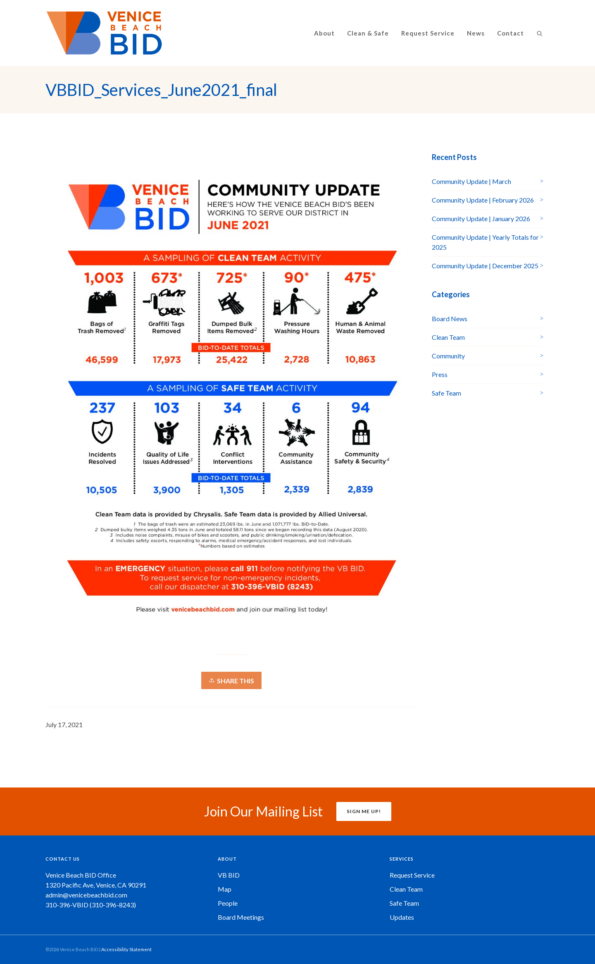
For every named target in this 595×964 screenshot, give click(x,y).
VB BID (229, 875)
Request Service (412, 875)
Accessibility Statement (126, 949)
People (228, 903)
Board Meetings (241, 917)
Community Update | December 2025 (485, 266)
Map (224, 889)
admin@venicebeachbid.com (86, 895)
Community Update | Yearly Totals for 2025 (485, 242)
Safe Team (446, 393)
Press (439, 374)
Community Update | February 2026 (483, 200)
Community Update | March (471, 181)
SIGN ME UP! (364, 811)
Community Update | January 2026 (481, 218)
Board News (449, 318)
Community (448, 356)
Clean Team (448, 337)
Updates (402, 917)
